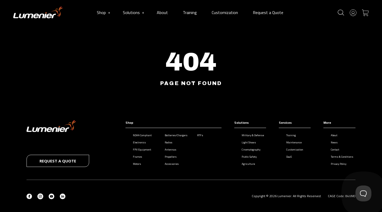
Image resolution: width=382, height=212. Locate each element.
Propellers (168, 156)
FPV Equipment (139, 149)
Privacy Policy (335, 163)
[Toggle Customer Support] (363, 193)
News (331, 142)
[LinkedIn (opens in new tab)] (63, 196)
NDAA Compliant (140, 135)
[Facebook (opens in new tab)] (29, 196)
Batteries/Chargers (173, 135)
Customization (226, 12)
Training (191, 12)
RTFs (197, 135)
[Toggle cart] (365, 12)
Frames (135, 156)
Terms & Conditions (339, 156)
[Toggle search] (340, 12)
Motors (134, 163)
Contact (332, 149)
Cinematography (248, 149)
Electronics (137, 142)
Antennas (167, 149)
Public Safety (246, 156)
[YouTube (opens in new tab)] (51, 196)
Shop (103, 12)
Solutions (133, 12)
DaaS (286, 156)
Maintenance (291, 142)
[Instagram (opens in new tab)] (40, 196)
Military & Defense (250, 135)
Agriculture (245, 163)
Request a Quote (269, 12)
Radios (165, 142)
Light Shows (246, 142)
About (163, 12)
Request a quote (58, 161)
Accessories (169, 163)
